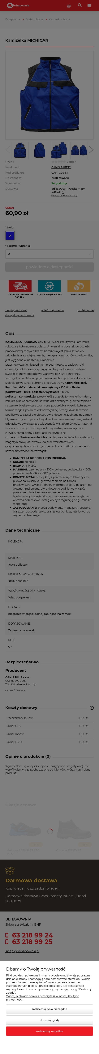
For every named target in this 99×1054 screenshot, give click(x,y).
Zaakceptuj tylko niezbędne (49, 1008)
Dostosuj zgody (49, 1020)
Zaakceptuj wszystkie (49, 1031)
